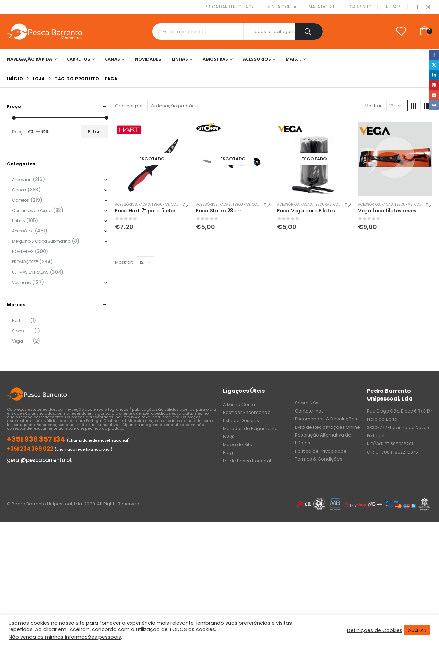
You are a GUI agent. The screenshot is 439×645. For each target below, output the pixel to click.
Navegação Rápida (29, 59)
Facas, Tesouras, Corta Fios (165, 204)
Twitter (434, 65)
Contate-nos (309, 411)
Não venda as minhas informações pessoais (65, 637)
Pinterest (434, 85)
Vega (17, 341)
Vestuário (21, 282)
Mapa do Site (323, 7)
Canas (112, 59)
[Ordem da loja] (174, 105)
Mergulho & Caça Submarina (41, 241)
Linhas (179, 59)
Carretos (78, 59)
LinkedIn (434, 75)
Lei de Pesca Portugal (247, 460)
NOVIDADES (148, 59)
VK (434, 105)
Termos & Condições (318, 459)
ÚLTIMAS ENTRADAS (30, 272)
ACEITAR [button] (417, 630)
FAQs (228, 436)
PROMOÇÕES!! (25, 262)
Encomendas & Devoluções (326, 419)
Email (434, 95)
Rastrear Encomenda (247, 412)
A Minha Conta (239, 404)
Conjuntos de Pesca (31, 210)
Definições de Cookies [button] (374, 630)
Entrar (392, 7)
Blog (228, 452)
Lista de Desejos (241, 420)
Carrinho (360, 7)
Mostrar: (374, 106)
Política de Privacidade (321, 451)
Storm (18, 331)
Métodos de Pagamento (250, 428)
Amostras (215, 59)
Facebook (434, 55)
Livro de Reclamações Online (327, 427)
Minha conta (281, 7)
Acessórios (257, 59)
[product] (152, 159)
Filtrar (94, 131)
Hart (16, 320)
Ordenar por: (129, 106)
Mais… (293, 59)
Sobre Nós (306, 402)
